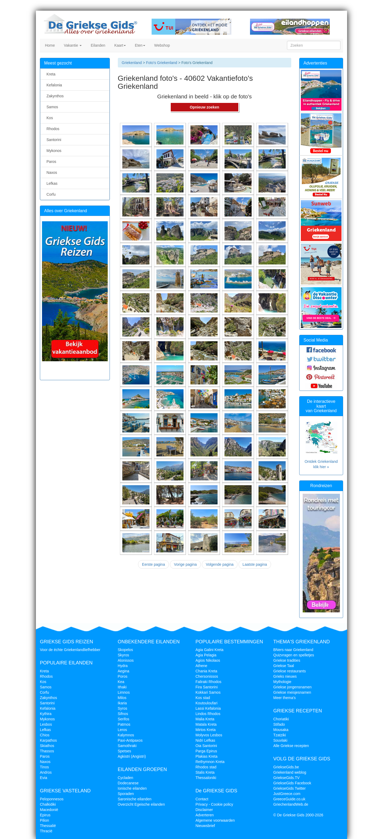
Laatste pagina (255, 564)
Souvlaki (280, 740)
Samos (51, 107)
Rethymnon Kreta (209, 762)
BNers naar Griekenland (293, 650)
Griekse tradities (286, 660)
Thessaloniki (205, 778)
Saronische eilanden (135, 799)
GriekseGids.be (286, 767)
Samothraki (127, 746)
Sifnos (123, 714)
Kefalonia (53, 85)
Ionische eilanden (132, 788)
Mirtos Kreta (205, 730)
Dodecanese (128, 783)
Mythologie (282, 682)
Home (49, 45)
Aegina (124, 671)
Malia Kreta (204, 719)
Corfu (50, 194)
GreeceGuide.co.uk (289, 799)
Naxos (50, 172)
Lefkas (50, 183)
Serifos (124, 719)
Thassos (47, 751)
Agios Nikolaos (207, 660)
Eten (139, 45)
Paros (50, 161)
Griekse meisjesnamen (292, 692)
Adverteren (204, 815)
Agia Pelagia (206, 655)
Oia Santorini (206, 746)
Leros (122, 730)
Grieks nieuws (285, 676)
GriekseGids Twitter (289, 788)
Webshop (161, 45)
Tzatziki (279, 735)
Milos (122, 698)
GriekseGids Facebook (292, 783)
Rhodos (51, 129)
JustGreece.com (287, 794)
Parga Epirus (206, 751)
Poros (123, 676)
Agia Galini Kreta (209, 650)
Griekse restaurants (289, 671)
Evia (43, 778)
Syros (122, 708)
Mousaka (281, 730)
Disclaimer (204, 810)
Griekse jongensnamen (292, 687)
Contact (201, 799)
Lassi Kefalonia (208, 708)
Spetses (124, 751)
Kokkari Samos (207, 692)
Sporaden (126, 794)
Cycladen (125, 778)
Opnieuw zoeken (204, 107)
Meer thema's (284, 698)
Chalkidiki (48, 804)
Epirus (45, 815)
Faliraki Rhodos (208, 682)
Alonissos (126, 660)
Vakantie (72, 45)
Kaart (119, 45)
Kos (48, 118)
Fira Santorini (206, 687)
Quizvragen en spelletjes (293, 655)
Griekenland (132, 63)
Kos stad (202, 698)
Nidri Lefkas (205, 740)
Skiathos (47, 746)
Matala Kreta (206, 724)
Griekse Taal (283, 666)
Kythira (46, 714)
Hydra (123, 666)
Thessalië (48, 826)
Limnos (124, 692)
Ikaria (122, 703)
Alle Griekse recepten (291, 746)
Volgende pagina (220, 564)
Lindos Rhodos (207, 714)
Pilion (44, 820)
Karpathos (48, 740)
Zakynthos (54, 96)
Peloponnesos (52, 799)
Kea (121, 682)
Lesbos (46, 724)
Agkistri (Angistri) (132, 756)
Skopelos (125, 650)
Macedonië (49, 810)
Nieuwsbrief (205, 826)
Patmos (124, 724)
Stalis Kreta (205, 772)
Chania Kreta (206, 671)
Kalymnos (126, 735)
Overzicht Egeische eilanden (141, 804)
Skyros (123, 655)
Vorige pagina (185, 564)
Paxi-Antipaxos (130, 740)
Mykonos (52, 150)
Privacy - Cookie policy (214, 804)
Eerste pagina (153, 564)
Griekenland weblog (289, 772)
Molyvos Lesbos (208, 735)
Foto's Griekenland (161, 63)
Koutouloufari (206, 703)
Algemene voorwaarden (215, 820)
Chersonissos (206, 676)
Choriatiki (281, 719)
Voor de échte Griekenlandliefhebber (70, 650)
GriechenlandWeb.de (290, 804)
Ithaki (122, 687)
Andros (46, 772)
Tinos (44, 767)
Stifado (279, 724)
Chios (44, 735)
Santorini (52, 140)
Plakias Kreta (206, 756)
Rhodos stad (206, 767)
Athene (201, 666)
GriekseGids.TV (286, 778)
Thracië (46, 831)
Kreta (49, 74)
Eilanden (97, 45)
